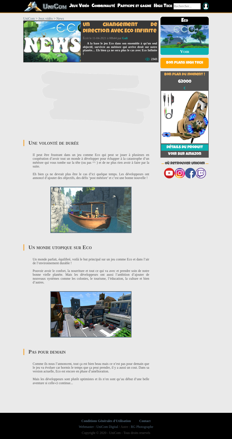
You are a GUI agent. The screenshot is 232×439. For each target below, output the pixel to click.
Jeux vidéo (45, 18)
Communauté (103, 6)
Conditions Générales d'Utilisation (106, 421)
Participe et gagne (134, 6)
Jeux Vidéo (79, 6)
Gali (125, 38)
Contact (145, 421)
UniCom (29, 18)
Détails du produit (185, 147)
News (60, 18)
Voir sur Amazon (184, 154)
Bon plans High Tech (184, 63)
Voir (184, 51)
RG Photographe (142, 427)
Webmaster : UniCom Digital (98, 427)
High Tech (163, 6)
